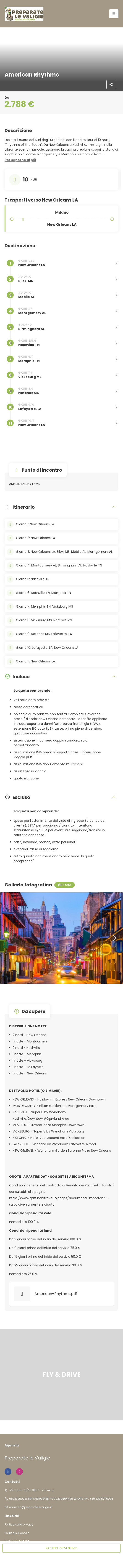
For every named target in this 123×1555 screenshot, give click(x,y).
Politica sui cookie (17, 1533)
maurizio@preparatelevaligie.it (30, 1507)
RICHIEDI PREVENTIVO (61, 1548)
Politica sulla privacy (19, 1524)
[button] (20, 160)
